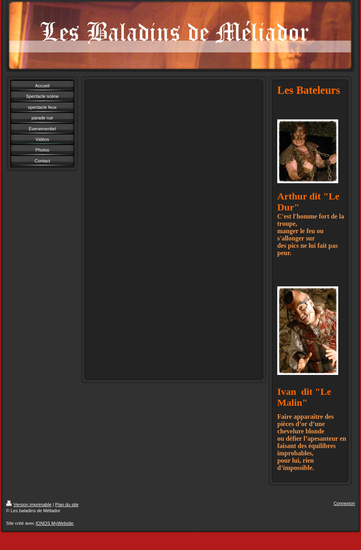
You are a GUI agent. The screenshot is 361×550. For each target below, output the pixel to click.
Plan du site (66, 504)
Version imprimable (29, 504)
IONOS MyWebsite (55, 523)
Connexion (344, 503)
